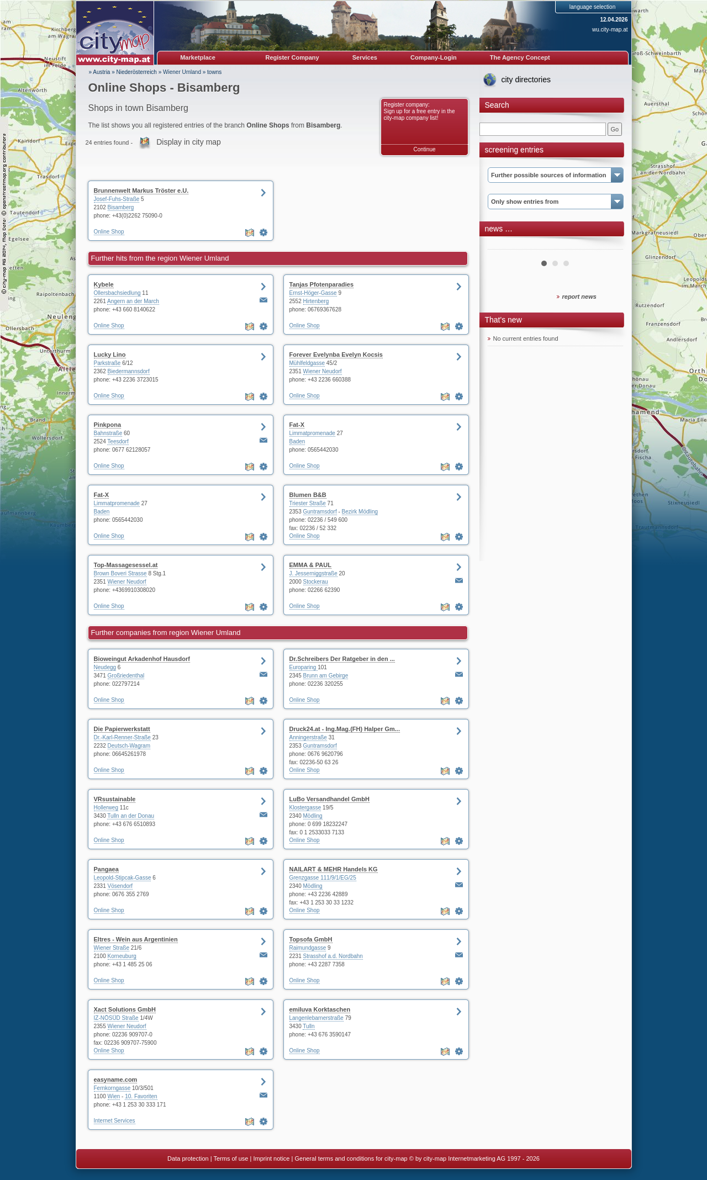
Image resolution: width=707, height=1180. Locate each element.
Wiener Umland (182, 72)
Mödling (313, 816)
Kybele (104, 284)
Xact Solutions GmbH (125, 1009)
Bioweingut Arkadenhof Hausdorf (142, 658)
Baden (297, 441)
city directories (526, 79)
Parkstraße (107, 363)
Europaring (303, 667)
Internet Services (114, 1121)
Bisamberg (121, 207)
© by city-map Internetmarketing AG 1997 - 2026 (474, 1158)
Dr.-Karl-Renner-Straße (122, 737)
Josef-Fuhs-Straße (117, 199)
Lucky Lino (110, 354)
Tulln (308, 1026)
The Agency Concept (520, 57)
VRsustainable (115, 799)
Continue (424, 149)
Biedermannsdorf (129, 371)
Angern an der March (133, 301)
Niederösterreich (137, 72)
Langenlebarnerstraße (316, 1018)
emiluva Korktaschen (320, 1009)
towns (214, 72)
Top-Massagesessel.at (126, 565)
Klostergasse (305, 808)
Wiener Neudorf (322, 371)
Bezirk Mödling (360, 512)
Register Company (292, 57)
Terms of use (230, 1158)
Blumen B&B (307, 494)
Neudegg (105, 667)
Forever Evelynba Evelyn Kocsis (336, 354)
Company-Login (433, 57)
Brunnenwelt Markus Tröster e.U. (141, 190)
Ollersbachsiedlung (117, 293)
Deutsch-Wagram (129, 746)
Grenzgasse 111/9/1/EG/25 (322, 878)
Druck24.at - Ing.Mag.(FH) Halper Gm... (344, 729)
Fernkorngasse (112, 1088)
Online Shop (109, 232)
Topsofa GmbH (311, 939)
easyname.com (116, 1079)
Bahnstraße (108, 433)
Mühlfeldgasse (307, 363)
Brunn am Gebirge (326, 676)
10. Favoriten (141, 1096)
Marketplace (197, 57)
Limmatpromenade (312, 433)
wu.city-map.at (609, 30)
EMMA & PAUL (310, 565)
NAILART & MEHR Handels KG (333, 869)
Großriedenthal (126, 676)
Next (609, 245)
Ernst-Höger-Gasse (313, 293)
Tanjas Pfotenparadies (321, 284)
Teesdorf (117, 441)
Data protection (188, 1158)
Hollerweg (106, 808)
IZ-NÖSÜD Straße (116, 1018)
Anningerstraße (308, 737)
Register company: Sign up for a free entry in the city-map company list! (419, 111)
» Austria (99, 72)
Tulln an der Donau (130, 816)
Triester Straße (307, 503)
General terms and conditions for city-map (350, 1158)
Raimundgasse (307, 948)
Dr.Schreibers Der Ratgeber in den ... (342, 658)
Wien (114, 1096)
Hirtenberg (316, 301)
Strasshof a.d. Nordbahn (333, 956)
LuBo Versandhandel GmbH (329, 799)
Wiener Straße (111, 948)
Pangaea (106, 869)
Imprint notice (271, 1158)
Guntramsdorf (320, 512)
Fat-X (297, 424)
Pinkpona (108, 424)
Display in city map (188, 141)
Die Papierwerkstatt (122, 729)
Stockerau (315, 582)
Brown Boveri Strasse (120, 573)
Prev (502, 245)
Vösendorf (120, 886)
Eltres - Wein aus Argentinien (136, 939)
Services (364, 57)
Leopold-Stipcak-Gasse (122, 878)
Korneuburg (122, 956)
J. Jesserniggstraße (313, 573)
